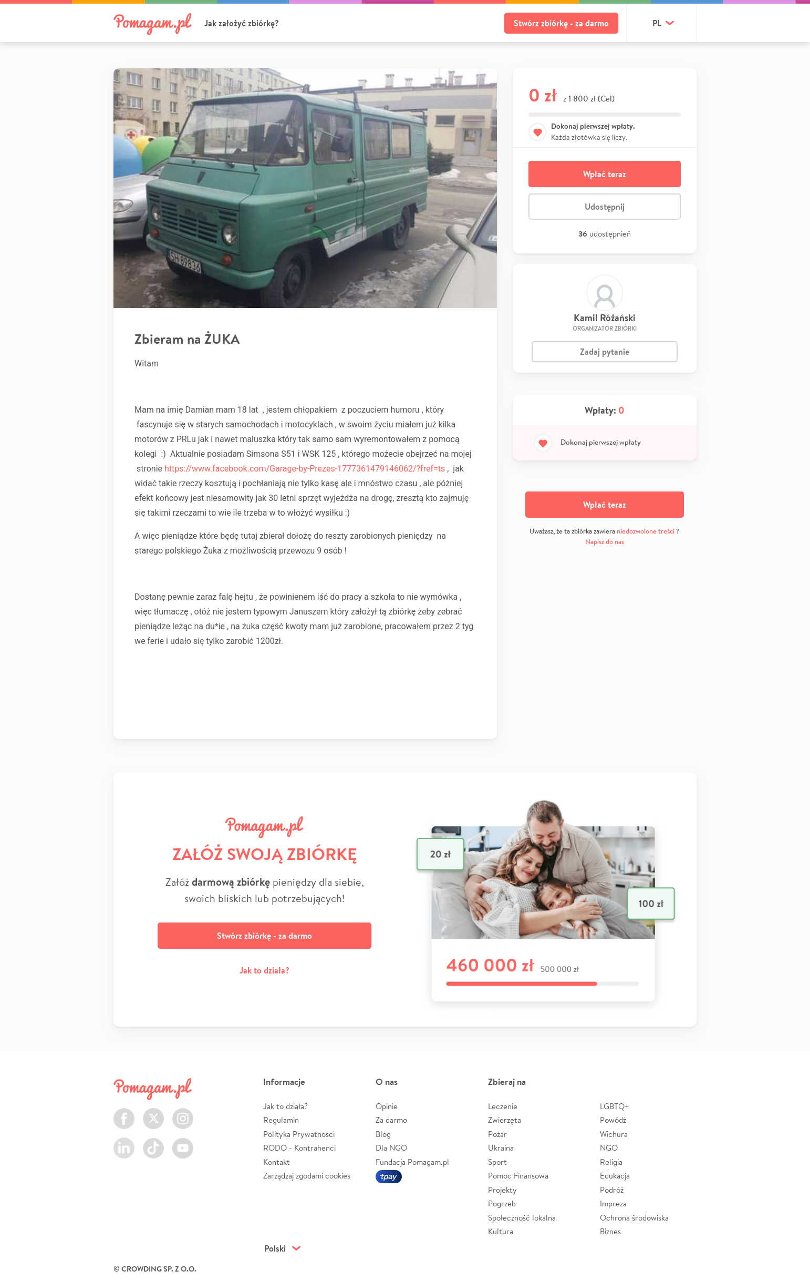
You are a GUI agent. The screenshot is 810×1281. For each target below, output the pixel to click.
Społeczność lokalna (522, 1218)
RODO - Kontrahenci (299, 1148)
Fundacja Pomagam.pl (412, 1162)
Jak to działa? (264, 970)
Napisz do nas (604, 541)
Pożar (497, 1134)
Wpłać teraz (604, 174)
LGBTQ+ (614, 1106)
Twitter (153, 1112)
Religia (611, 1162)
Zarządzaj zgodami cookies (306, 1176)
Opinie (387, 1106)
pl (656, 23)
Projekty (502, 1190)
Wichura (614, 1134)
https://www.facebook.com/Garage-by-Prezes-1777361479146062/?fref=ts (304, 469)
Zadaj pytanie (604, 351)
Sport (497, 1162)
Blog (383, 1134)
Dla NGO (391, 1148)
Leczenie (502, 1106)
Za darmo (391, 1120)
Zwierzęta (504, 1120)
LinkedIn (123, 1141)
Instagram (182, 1112)
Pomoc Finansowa (518, 1176)
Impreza (613, 1203)
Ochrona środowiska (634, 1218)
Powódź (613, 1120)
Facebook (123, 1112)
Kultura (500, 1231)
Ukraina (501, 1148)
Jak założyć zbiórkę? (241, 23)
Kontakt (276, 1162)
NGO (609, 1148)
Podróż (612, 1190)
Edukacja (615, 1176)
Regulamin (281, 1120)
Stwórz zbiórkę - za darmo (561, 23)
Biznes (610, 1231)
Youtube (182, 1141)
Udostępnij (605, 206)
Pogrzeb (502, 1203)
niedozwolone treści (645, 531)
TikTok (153, 1141)
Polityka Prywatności (299, 1134)
